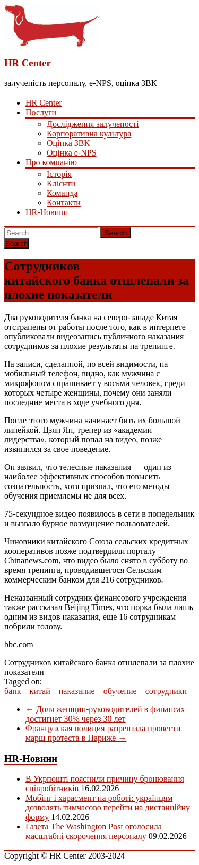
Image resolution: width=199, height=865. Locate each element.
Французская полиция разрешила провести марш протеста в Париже (102, 733)
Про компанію (51, 162)
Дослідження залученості (93, 124)
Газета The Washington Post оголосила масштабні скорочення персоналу (93, 831)
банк (12, 691)
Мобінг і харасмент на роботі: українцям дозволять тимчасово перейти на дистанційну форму (107, 807)
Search (116, 233)
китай (40, 691)
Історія (59, 173)
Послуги (40, 112)
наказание (77, 691)
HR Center (27, 62)
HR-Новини (46, 212)
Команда (62, 193)
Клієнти (61, 183)
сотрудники (166, 691)
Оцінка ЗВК (68, 143)
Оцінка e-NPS (72, 152)
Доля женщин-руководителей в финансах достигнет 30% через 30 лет (105, 714)
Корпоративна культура (89, 133)
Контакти (64, 202)
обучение (120, 691)
